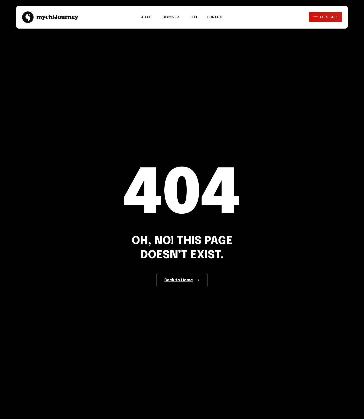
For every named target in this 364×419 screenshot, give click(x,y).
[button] (182, 280)
